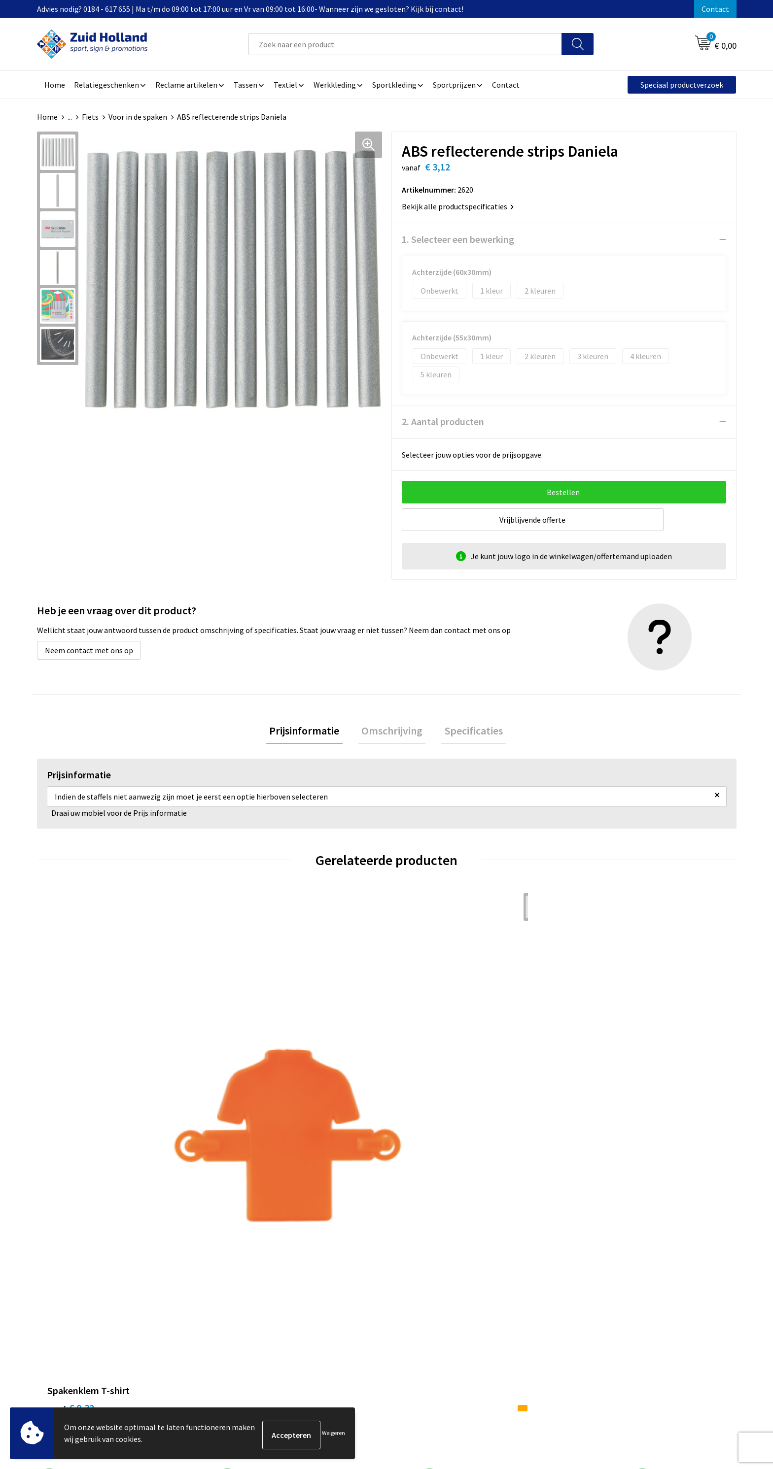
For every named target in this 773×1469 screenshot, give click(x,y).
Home (47, 117)
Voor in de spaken (137, 117)
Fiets (90, 117)
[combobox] (405, 44)
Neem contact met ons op (89, 650)
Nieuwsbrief (330, 1255)
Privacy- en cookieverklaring (616, 1255)
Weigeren (333, 1434)
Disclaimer (586, 1270)
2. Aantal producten (443, 421)
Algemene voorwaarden (608, 1240)
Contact (715, 9)
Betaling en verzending (349, 1270)
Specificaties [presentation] (466, 732)
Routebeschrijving (341, 1285)
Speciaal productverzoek (681, 85)
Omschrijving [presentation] (391, 732)
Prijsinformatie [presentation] (312, 732)
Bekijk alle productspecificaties (458, 206)
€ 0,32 (70, 1085)
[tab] (312, 732)
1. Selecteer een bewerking (458, 239)
